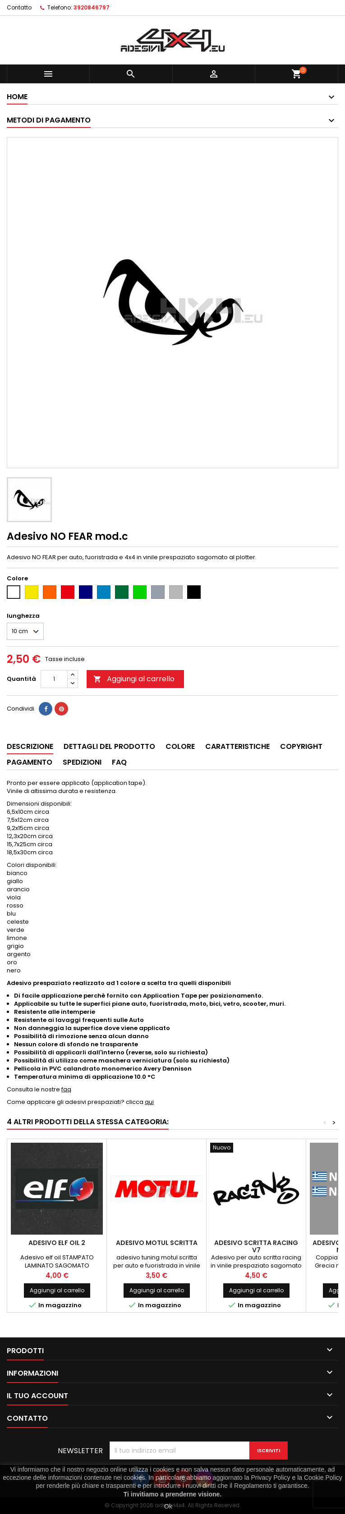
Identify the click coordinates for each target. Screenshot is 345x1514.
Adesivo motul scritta (157, 1242)
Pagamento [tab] (29, 762)
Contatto (19, 7)
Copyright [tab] (301, 746)
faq (66, 1089)
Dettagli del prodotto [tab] (109, 746)
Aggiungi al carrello (134, 679)
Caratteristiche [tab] (237, 746)
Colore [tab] (180, 746)
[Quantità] (54, 679)
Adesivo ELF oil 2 (56, 1242)
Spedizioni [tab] (82, 762)
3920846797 (92, 7)
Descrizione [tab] (30, 746)
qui (149, 1102)
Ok (168, 1506)
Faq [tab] (119, 762)
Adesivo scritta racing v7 (256, 1246)
